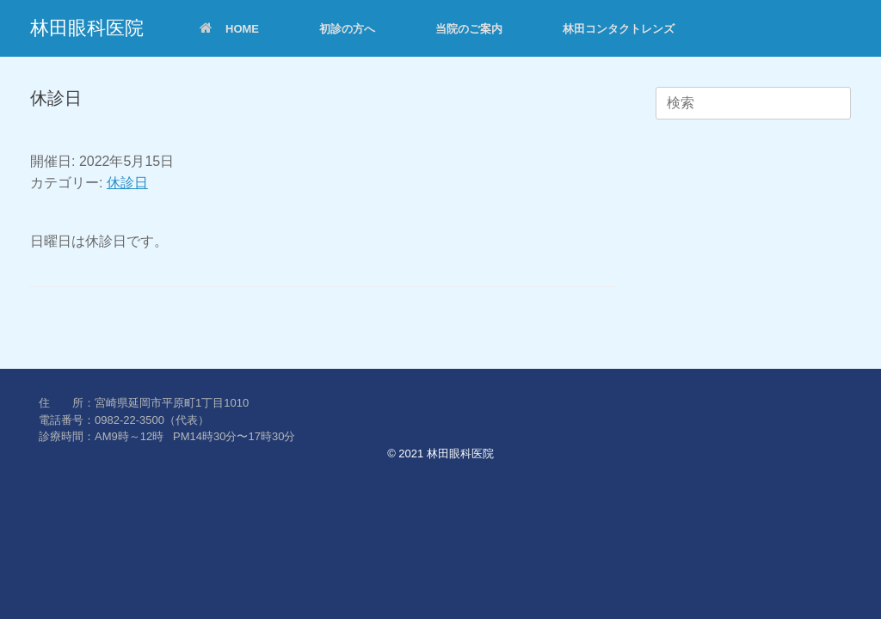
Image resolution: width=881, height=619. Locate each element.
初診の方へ (347, 28)
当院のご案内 (468, 28)
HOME (229, 28)
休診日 (127, 182)
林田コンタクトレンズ (619, 28)
